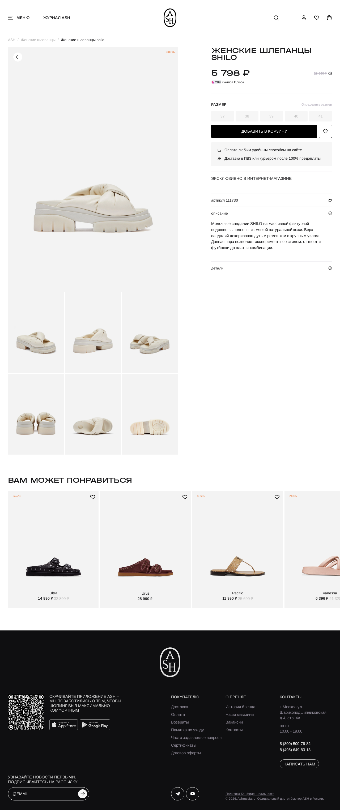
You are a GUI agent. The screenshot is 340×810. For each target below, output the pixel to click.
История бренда (240, 706)
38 (247, 116)
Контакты (234, 730)
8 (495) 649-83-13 (295, 749)
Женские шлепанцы (38, 40)
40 (296, 116)
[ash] (170, 17)
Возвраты (180, 722)
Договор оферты (186, 753)
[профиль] (304, 17)
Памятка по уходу (187, 730)
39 (271, 116)
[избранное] (316, 17)
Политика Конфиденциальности (250, 794)
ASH (11, 40)
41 (320, 116)
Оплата (178, 714)
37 (222, 116)
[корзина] (329, 17)
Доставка (179, 706)
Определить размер (316, 104)
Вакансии (234, 722)
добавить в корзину (264, 131)
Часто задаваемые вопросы (196, 737)
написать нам (299, 764)
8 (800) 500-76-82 (295, 743)
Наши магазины (240, 714)
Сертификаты (183, 745)
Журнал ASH (56, 17)
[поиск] (276, 17)
